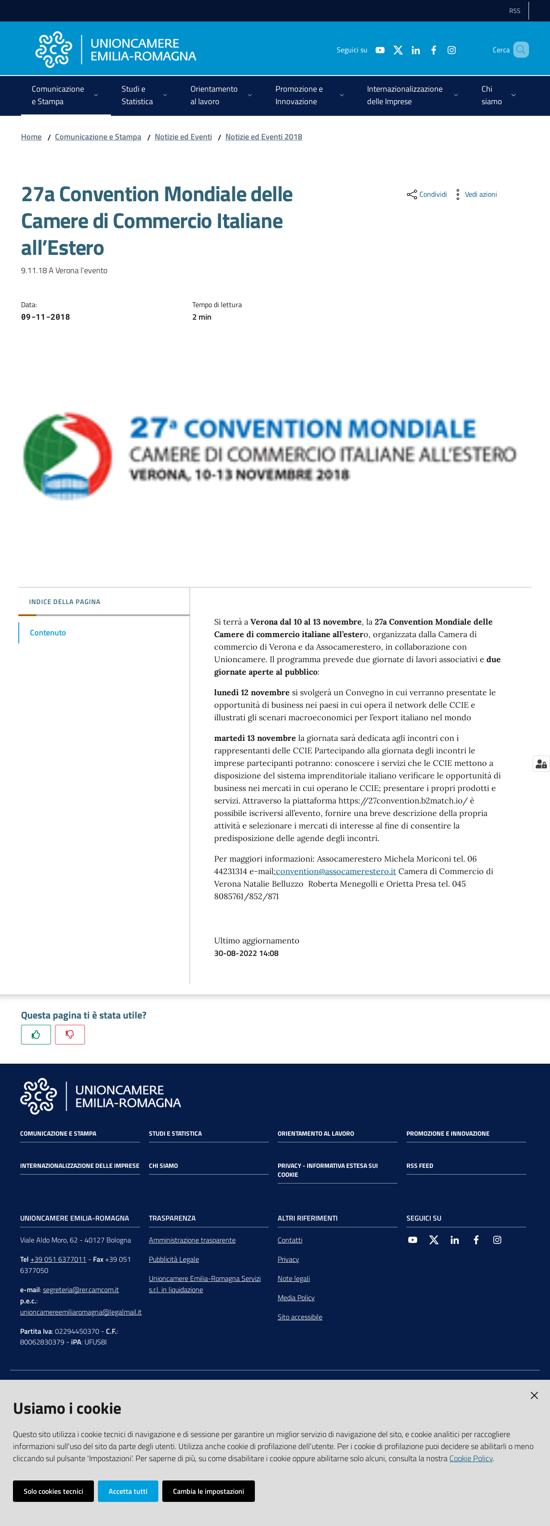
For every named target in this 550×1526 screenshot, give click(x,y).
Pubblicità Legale (174, 1259)
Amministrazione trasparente (192, 1239)
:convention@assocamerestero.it (335, 871)
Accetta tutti (128, 1491)
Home (31, 137)
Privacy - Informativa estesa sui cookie (328, 1170)
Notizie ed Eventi (183, 137)
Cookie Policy (471, 1458)
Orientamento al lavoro (316, 1133)
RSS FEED (419, 1165)
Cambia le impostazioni (208, 1491)
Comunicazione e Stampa (98, 137)
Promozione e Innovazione (448, 1133)
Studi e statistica (175, 1133)
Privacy (288, 1259)
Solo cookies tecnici (53, 1491)
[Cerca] (518, 49)
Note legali (294, 1278)
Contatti (290, 1239)
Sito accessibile (300, 1316)
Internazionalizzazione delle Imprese (80, 1165)
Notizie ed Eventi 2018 (263, 137)
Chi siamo (163, 1165)
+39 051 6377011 (58, 1259)
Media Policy (296, 1297)
